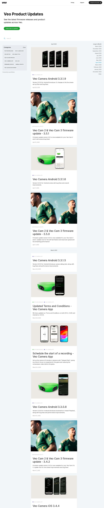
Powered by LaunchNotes (9, 72)
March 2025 (98, 64)
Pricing (72, 2)
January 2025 (97, 69)
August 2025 (98, 53)
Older (100, 74)
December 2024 (97, 71)
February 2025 (97, 67)
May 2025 (98, 60)
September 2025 (97, 51)
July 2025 (98, 55)
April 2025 (98, 62)
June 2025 (98, 58)
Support (82, 2)
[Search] (16, 38)
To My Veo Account (95, 2)
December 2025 (97, 48)
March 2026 (98, 46)
